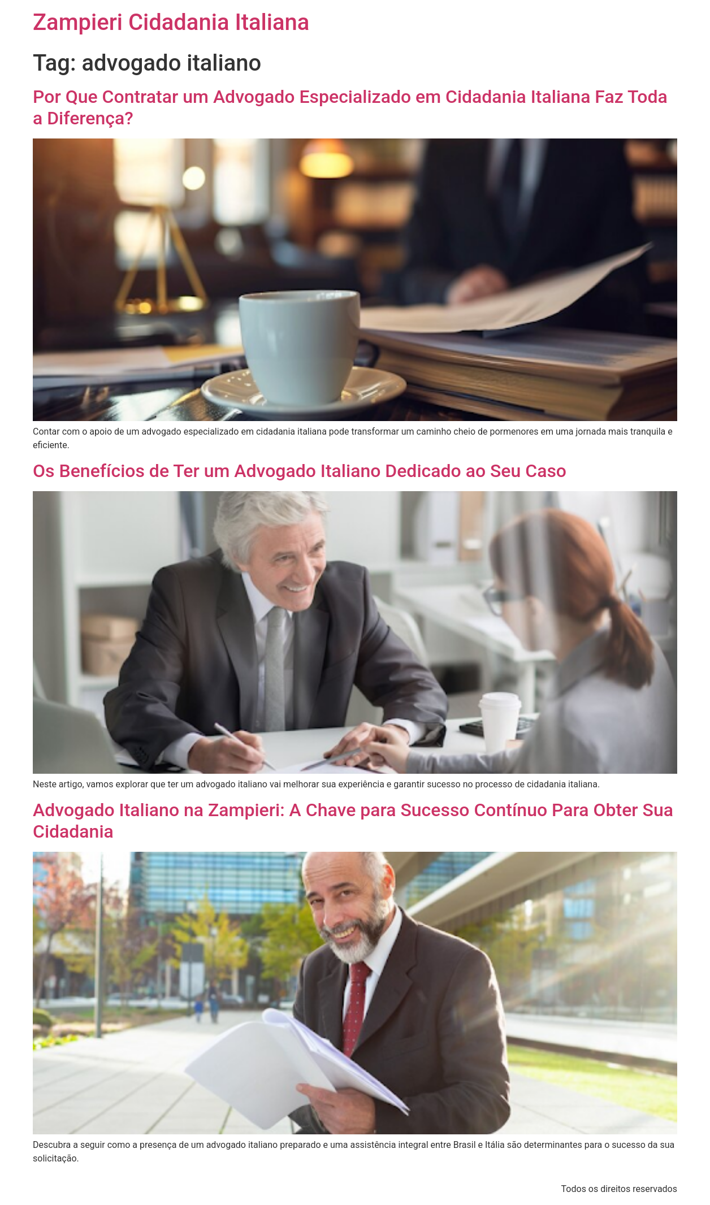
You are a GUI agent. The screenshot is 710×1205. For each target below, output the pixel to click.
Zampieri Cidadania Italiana (171, 22)
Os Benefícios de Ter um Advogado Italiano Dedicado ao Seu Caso (299, 471)
